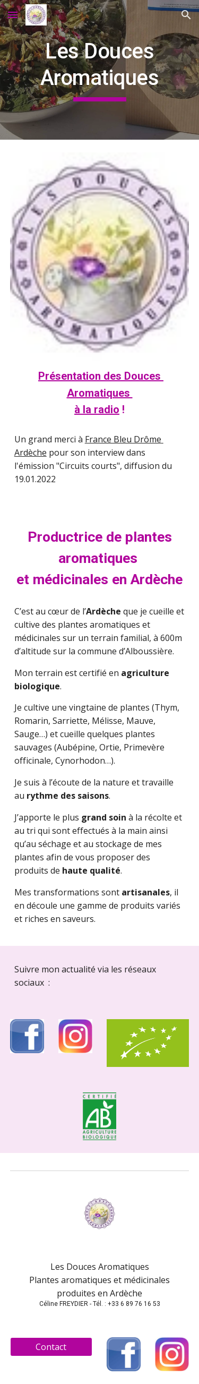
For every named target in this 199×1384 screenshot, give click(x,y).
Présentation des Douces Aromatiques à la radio (100, 392)
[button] (12, 14)
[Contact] (51, 1346)
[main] (99, 70)
